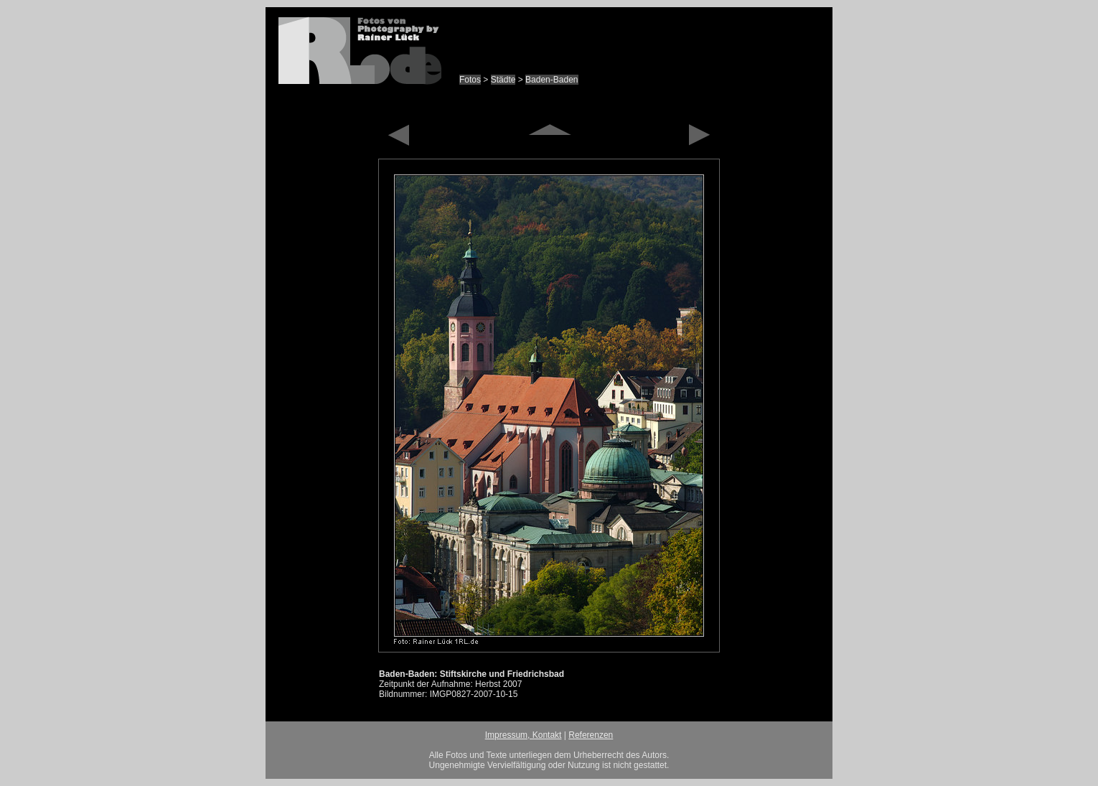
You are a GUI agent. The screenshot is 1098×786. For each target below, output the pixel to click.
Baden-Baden (551, 80)
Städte (503, 80)
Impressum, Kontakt (523, 735)
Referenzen (590, 735)
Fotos (470, 80)
